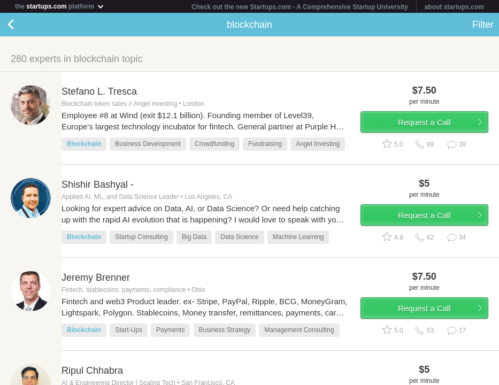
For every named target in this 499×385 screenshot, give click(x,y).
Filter (483, 24)
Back (21, 24)
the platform (60, 6)
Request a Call (424, 122)
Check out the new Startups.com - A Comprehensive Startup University (299, 7)
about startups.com (454, 7)
